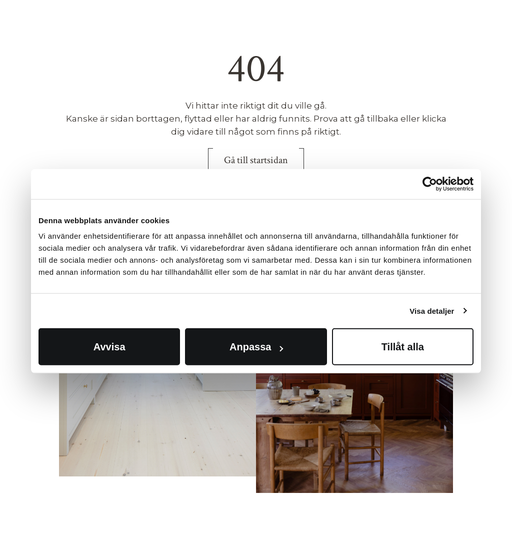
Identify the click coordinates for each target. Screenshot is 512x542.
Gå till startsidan (256, 160)
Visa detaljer (432, 310)
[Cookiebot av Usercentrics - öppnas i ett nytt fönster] (430, 183)
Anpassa (256, 346)
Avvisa (110, 346)
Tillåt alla (403, 346)
